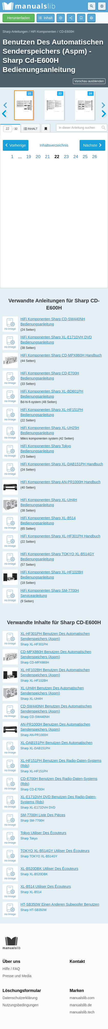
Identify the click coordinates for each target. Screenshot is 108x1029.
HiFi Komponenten (43, 31)
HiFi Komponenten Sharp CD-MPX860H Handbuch (61, 355)
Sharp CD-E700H (32, 789)
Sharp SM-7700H (32, 820)
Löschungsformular (22, 990)
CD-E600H (66, 31)
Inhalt (54, 216)
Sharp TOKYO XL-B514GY (38, 856)
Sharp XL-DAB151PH (35, 748)
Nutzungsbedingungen (20, 1005)
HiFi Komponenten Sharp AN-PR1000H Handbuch (60, 482)
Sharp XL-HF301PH (34, 644)
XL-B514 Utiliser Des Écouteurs (45, 886)
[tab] (10, 127)
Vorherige (15, 216)
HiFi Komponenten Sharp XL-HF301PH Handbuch (60, 536)
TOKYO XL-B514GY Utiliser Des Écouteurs (54, 851)
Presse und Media (17, 976)
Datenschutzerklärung (20, 998)
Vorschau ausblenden (89, 81)
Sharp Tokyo (29, 838)
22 (57, 227)
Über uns (11, 961)
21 (47, 227)
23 (66, 227)
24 (75, 227)
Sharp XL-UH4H (31, 699)
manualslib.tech (82, 1012)
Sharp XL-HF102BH (34, 680)
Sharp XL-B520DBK (34, 874)
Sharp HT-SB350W (33, 910)
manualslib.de (81, 1005)
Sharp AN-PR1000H (34, 735)
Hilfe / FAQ (11, 969)
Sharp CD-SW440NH (34, 717)
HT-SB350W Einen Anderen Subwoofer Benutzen (59, 904)
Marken (77, 990)
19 (28, 227)
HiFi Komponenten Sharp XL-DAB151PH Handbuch (61, 464)
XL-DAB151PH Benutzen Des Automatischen (56, 743)
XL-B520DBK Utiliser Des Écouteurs (49, 869)
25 (85, 227)
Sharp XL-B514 (30, 892)
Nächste (92, 216)
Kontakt (77, 961)
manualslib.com (82, 998)
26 (94, 227)
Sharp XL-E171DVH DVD (37, 807)
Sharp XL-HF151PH (34, 771)
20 (38, 227)
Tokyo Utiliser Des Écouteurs (43, 833)
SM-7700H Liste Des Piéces (42, 815)
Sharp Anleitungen (15, 31)
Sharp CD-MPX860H (34, 662)
